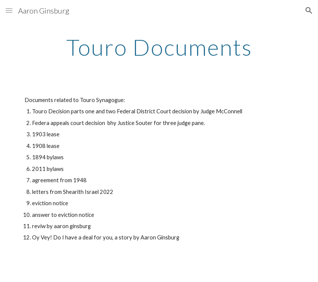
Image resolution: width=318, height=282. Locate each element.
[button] (9, 10)
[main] (158, 47)
